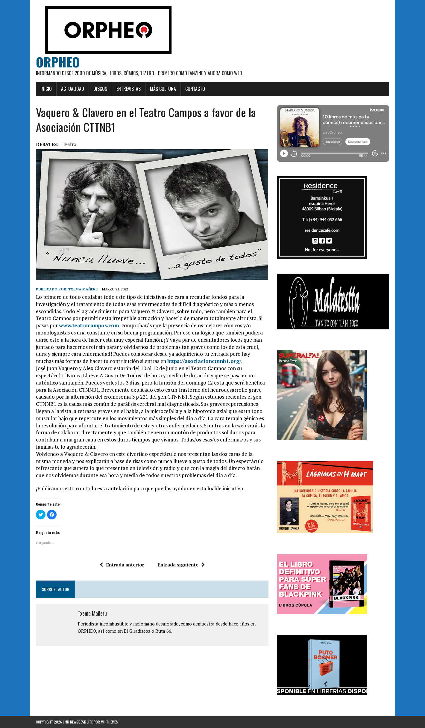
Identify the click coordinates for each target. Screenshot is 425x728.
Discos (100, 88)
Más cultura (163, 88)
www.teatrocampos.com (89, 325)
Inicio (46, 88)
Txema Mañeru (83, 289)
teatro (69, 144)
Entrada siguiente (181, 564)
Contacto (195, 88)
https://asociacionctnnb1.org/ (204, 361)
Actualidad (72, 88)
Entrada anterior (122, 564)
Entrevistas (128, 88)
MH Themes (109, 721)
